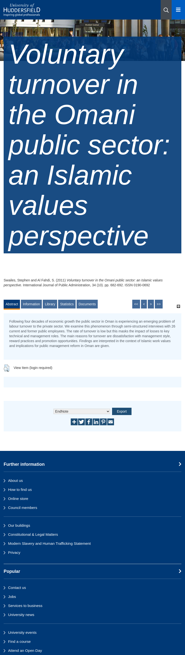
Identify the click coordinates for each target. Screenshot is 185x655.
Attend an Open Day (25, 650)
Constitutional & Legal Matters (33, 534)
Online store (18, 498)
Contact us (17, 588)
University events (22, 632)
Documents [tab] (87, 304)
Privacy (14, 552)
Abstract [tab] (12, 304)
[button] (166, 10)
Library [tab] (50, 304)
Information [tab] (31, 304)
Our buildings (19, 525)
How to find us (20, 489)
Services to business (25, 606)
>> (159, 304)
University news (21, 615)
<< (136, 304)
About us (15, 480)
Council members (22, 508)
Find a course (19, 641)
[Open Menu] (178, 10)
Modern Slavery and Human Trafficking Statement (49, 543)
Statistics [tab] (67, 304)
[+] (178, 306)
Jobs (12, 597)
